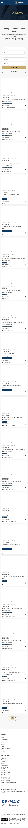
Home (2, 737)
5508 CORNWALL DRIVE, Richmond (12, 608)
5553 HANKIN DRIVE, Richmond (11, 131)
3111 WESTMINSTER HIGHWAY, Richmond (13, 99)
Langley (3, 761)
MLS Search (4, 739)
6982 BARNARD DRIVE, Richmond (11, 481)
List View (14, 67)
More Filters (6, 59)
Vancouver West (5, 772)
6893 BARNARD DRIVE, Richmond (11, 640)
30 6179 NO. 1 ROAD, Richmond (10, 195)
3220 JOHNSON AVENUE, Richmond (12, 226)
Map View (14, 71)
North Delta (4, 769)
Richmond (3, 758)
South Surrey (4, 767)
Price (5, 48)
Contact (3, 751)
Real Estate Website (19, 814)
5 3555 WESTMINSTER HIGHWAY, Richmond (14, 576)
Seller (2, 746)
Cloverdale (4, 760)
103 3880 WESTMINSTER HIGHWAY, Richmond (14, 704)
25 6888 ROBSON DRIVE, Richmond (12, 513)
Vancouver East (5, 774)
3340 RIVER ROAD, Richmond (10, 354)
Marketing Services (6, 750)
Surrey (3, 763)
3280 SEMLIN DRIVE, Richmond (11, 545)
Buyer (2, 744)
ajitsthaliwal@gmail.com (10, 782)
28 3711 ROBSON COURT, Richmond (12, 290)
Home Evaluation (5, 748)
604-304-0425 (6, 787)
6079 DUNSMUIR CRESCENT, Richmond (13, 322)
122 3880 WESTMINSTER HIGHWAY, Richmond (14, 449)
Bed (4, 52)
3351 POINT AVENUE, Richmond (11, 163)
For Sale (3, 743)
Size (4, 56)
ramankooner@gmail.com (10, 789)
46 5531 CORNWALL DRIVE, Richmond (12, 672)
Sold (2, 741)
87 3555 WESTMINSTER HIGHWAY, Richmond (14, 258)
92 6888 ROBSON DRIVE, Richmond (12, 417)
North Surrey (4, 765)
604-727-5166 (6, 780)
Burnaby (3, 770)
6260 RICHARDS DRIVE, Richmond (11, 385)
